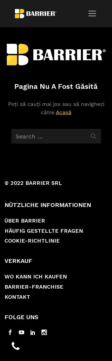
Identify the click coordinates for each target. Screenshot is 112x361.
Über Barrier (24, 220)
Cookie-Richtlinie (32, 240)
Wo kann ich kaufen (35, 276)
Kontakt (17, 297)
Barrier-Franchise (33, 287)
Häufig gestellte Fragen (43, 231)
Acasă (63, 112)
